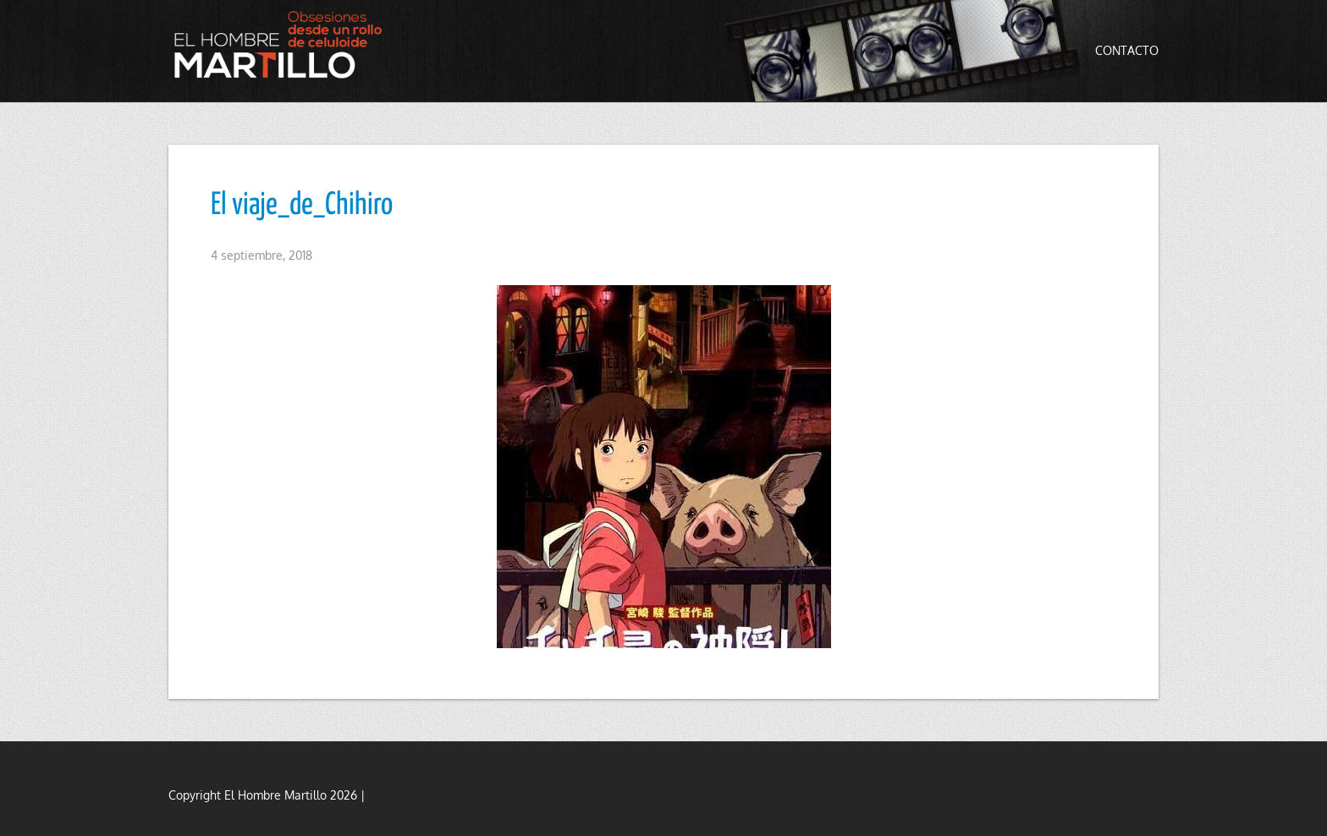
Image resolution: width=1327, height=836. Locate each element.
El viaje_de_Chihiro (302, 205)
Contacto (1127, 50)
